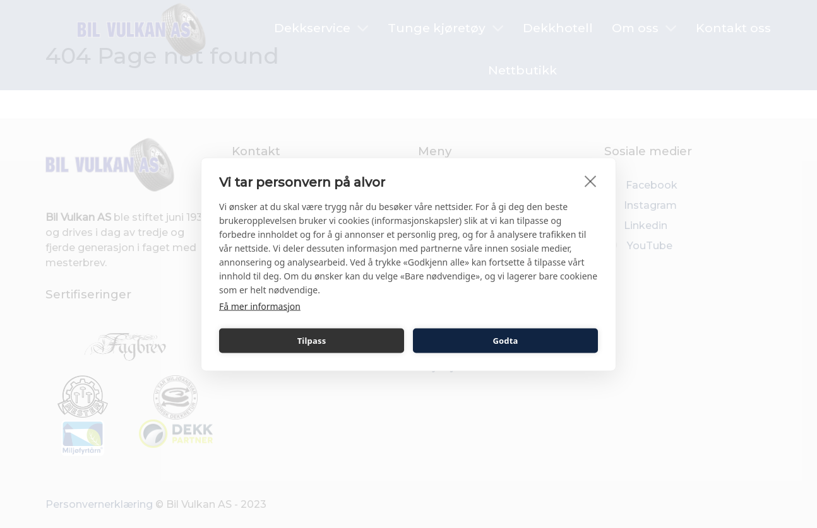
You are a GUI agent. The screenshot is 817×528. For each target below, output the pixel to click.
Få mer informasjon (260, 306)
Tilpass (311, 340)
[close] (590, 180)
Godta (505, 340)
